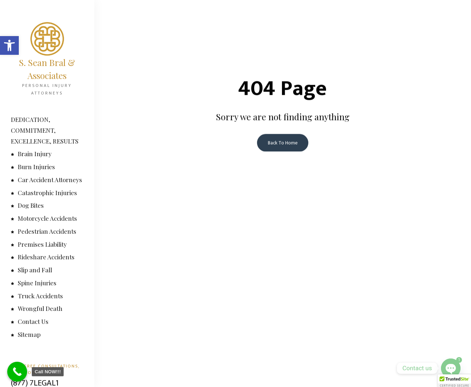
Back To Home (282, 143)
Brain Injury (31, 154)
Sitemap (25, 334)
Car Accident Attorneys (46, 180)
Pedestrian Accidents (43, 231)
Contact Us (29, 321)
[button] (9, 45)
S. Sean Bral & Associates (47, 69)
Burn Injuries (33, 167)
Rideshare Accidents (42, 257)
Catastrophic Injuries (44, 193)
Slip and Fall (31, 270)
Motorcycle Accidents (44, 218)
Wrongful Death (37, 308)
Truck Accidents (37, 296)
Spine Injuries (33, 283)
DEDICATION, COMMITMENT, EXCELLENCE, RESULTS (44, 130)
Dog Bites (27, 205)
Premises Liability (39, 244)
